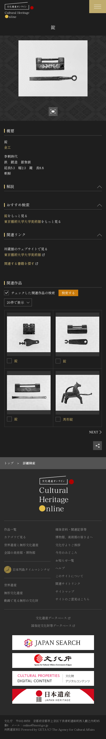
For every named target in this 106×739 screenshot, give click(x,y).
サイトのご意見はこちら (72, 599)
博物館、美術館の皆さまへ (74, 537)
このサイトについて (69, 576)
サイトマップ (64, 591)
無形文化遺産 (13, 593)
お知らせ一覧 (64, 560)
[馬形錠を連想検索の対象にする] (58, 419)
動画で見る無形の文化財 (21, 600)
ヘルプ (60, 568)
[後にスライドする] (95, 432)
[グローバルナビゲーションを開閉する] (97, 6)
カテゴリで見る (15, 537)
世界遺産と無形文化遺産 (21, 545)
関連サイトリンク (67, 583)
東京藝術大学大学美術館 (22, 221)
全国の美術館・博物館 (19, 552)
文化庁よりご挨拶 (67, 545)
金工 (7, 147)
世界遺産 (10, 585)
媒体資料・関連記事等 (71, 529)
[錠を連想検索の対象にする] (9, 360)
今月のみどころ (66, 552)
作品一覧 (10, 529)
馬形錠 (68, 419)
